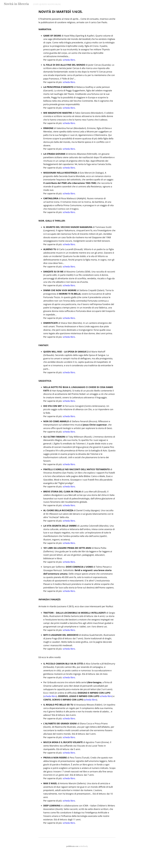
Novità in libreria (16, 4)
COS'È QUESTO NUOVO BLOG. (47, 4)
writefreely (83, 846)
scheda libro (69, 59)
